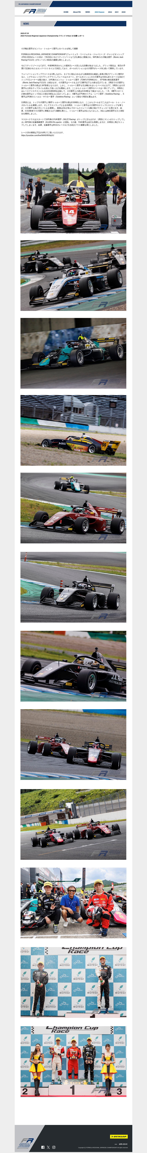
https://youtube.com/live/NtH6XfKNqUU (37, 135)
